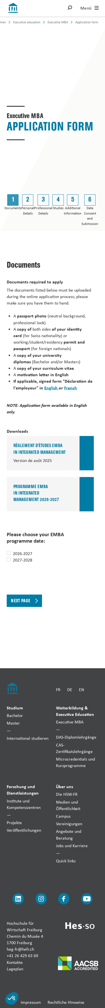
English (51, 387)
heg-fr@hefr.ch (20, 949)
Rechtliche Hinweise (66, 1002)
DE (69, 689)
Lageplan (15, 968)
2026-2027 (22, 553)
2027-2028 (22, 560)
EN (81, 689)
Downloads (17, 431)
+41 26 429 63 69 (22, 956)
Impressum (31, 1002)
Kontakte (15, 962)
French (70, 387)
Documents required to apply (35, 281)
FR (58, 689)
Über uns (64, 786)
